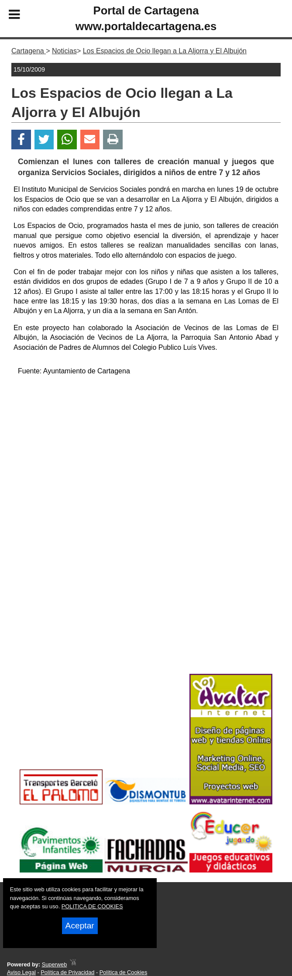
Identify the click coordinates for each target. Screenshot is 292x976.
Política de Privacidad (67, 972)
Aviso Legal (21, 972)
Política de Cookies (124, 972)
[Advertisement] (146, 444)
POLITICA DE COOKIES (92, 906)
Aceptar (79, 925)
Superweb (54, 964)
